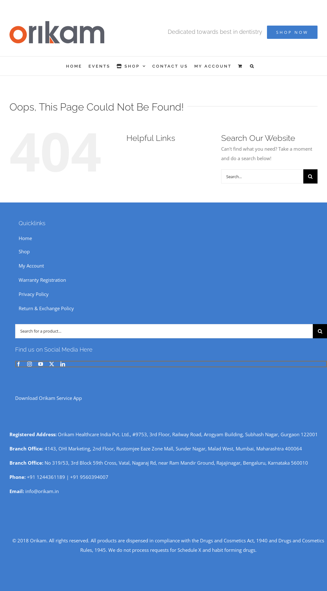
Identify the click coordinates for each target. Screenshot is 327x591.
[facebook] (18, 364)
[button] (252, 66)
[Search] (310, 176)
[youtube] (40, 364)
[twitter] (51, 364)
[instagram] (29, 364)
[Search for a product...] (164, 331)
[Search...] (262, 176)
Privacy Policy (34, 294)
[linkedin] (62, 364)
